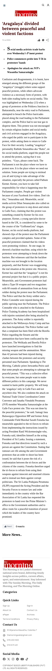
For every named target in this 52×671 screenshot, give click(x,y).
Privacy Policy (33, 619)
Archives (31, 614)
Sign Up (6, 605)
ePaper (6, 614)
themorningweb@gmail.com (17, 635)
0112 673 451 (10, 645)
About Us (7, 610)
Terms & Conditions (11, 619)
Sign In (30, 605)
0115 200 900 (11, 640)
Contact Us (32, 610)
